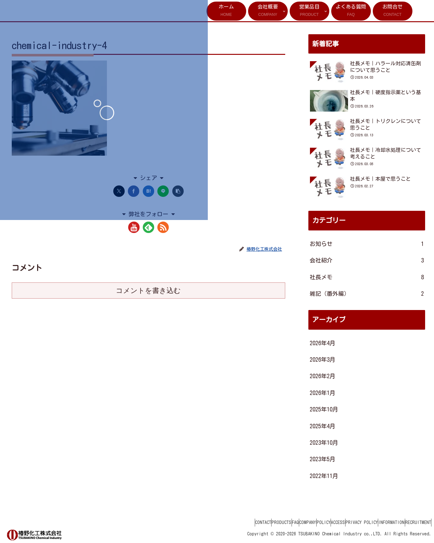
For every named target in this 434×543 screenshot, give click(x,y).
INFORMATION (382, 522)
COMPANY (273, 522)
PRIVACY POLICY (346, 522)
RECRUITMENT (415, 522)
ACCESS (316, 522)
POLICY (296, 522)
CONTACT (210, 522)
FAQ (255, 522)
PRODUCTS (235, 522)
